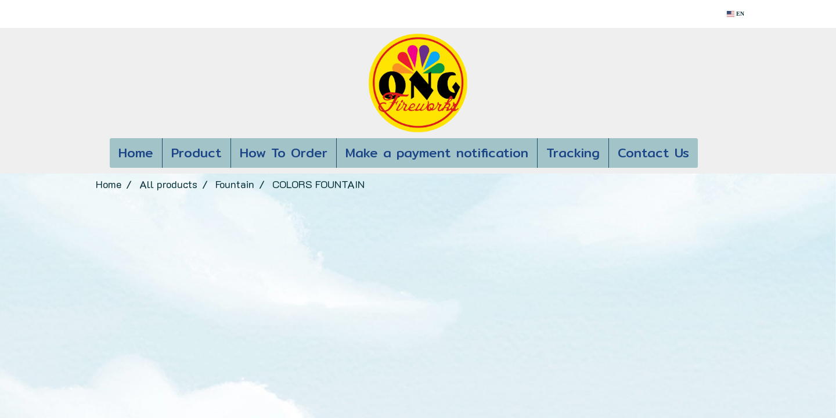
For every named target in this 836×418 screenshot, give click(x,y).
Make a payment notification (436, 153)
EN (735, 13)
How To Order (283, 153)
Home (135, 153)
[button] (715, 153)
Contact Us (653, 153)
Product (196, 153)
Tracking (573, 153)
